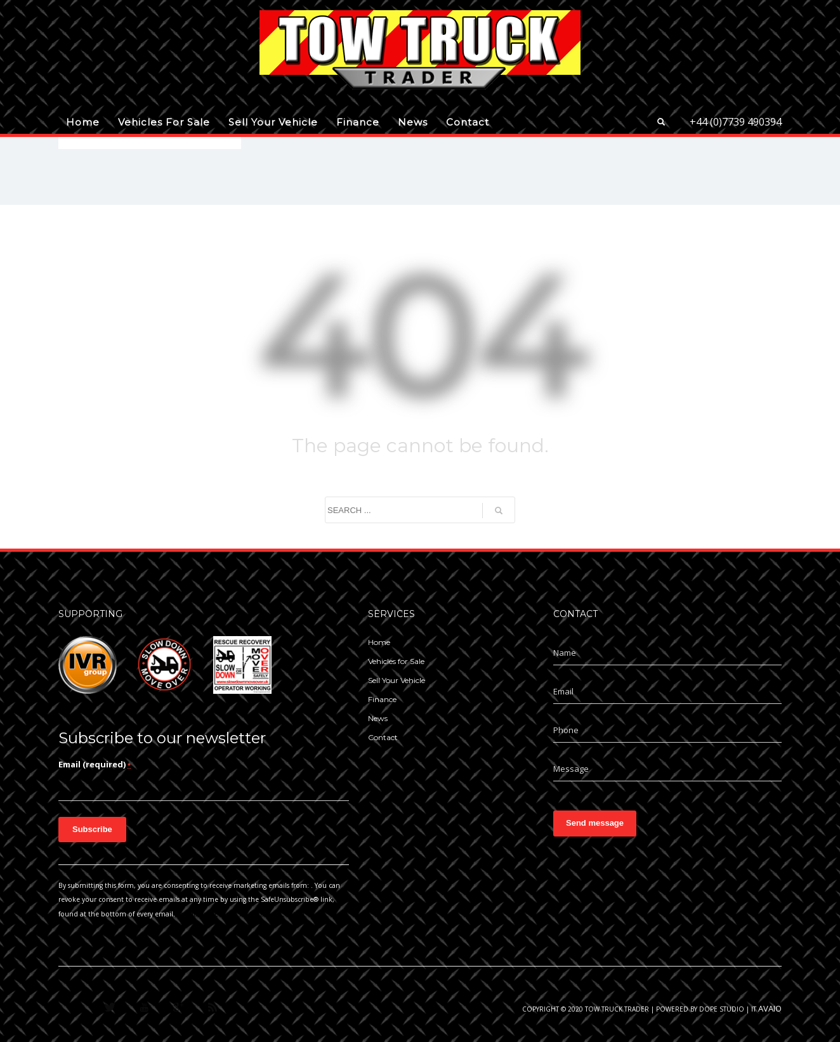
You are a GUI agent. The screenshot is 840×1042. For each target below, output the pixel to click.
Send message (595, 823)
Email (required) (94, 764)
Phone (566, 730)
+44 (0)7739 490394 (736, 122)
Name (564, 652)
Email (563, 691)
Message (571, 768)
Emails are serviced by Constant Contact (241, 913)
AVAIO (770, 1008)
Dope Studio (721, 1009)
